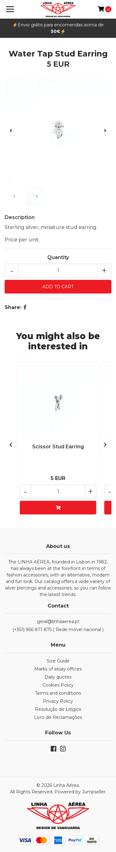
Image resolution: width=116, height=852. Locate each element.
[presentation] (11, 131)
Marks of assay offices (58, 669)
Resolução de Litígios (58, 709)
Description (20, 217)
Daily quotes (58, 677)
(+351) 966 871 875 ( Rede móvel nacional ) (58, 629)
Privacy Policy (58, 701)
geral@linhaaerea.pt (58, 621)
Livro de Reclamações (58, 717)
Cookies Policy (58, 685)
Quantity (58, 257)
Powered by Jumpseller (79, 792)
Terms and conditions (58, 693)
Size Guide (58, 661)
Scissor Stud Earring (58, 447)
